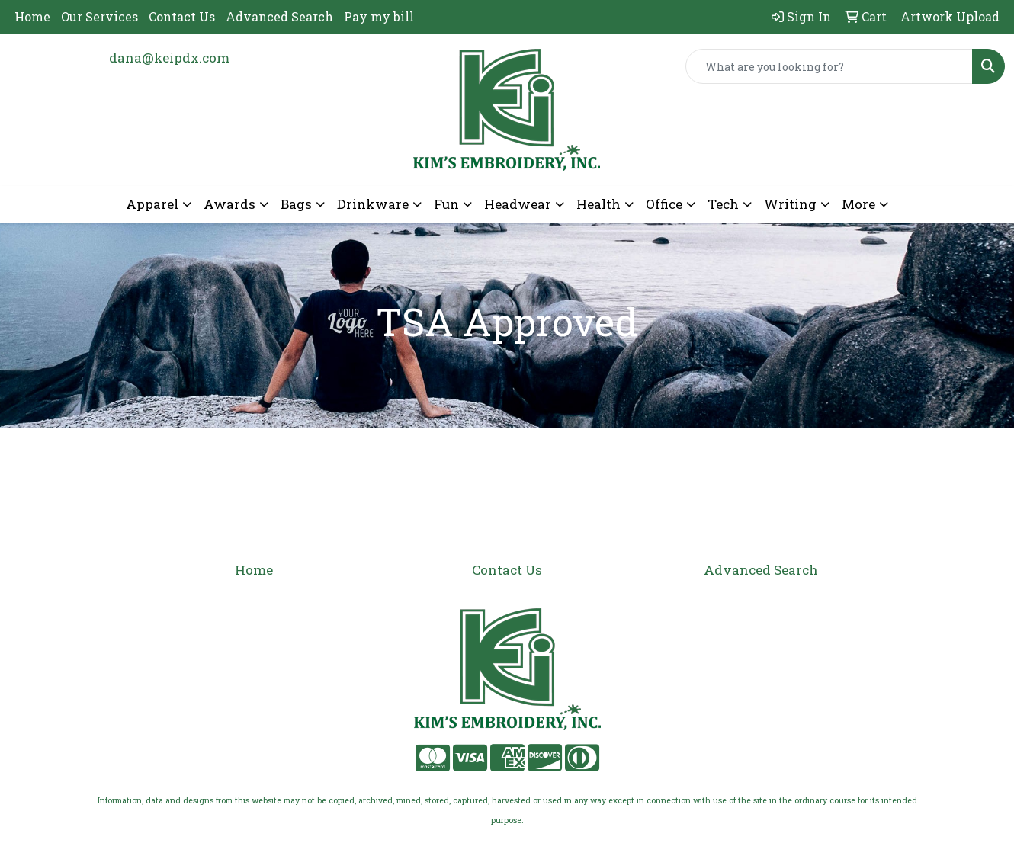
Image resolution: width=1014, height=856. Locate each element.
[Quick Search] (829, 66)
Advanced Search (279, 16)
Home (32, 16)
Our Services (99, 16)
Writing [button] (790, 204)
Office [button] (664, 204)
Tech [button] (723, 204)
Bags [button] (296, 204)
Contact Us (182, 16)
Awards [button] (229, 204)
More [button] (858, 204)
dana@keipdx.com (169, 57)
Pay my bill (379, 16)
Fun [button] (446, 204)
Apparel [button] (152, 204)
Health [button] (598, 204)
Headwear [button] (517, 204)
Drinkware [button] (373, 204)
